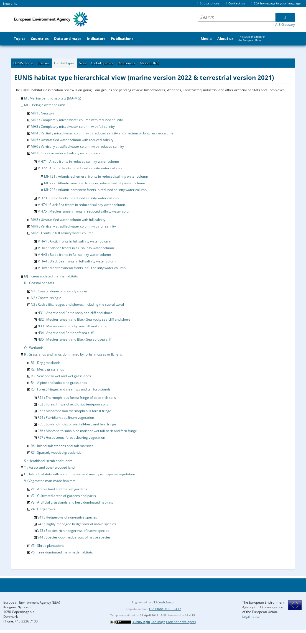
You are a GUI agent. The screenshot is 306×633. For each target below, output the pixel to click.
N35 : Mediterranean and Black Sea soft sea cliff (74, 339)
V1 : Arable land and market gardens (59, 489)
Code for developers (181, 622)
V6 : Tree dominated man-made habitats (62, 552)
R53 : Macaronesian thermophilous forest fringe (74, 411)
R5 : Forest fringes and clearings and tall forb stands (71, 389)
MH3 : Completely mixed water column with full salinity (73, 126)
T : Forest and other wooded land (49, 467)
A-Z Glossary (285, 24)
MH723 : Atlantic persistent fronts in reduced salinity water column (95, 189)
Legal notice (250, 616)
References (126, 63)
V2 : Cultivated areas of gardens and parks (63, 495)
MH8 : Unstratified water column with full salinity (68, 219)
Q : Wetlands (34, 347)
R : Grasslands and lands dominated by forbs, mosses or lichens (73, 354)
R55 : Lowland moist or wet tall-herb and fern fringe (76, 424)
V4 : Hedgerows (43, 509)
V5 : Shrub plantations (47, 545)
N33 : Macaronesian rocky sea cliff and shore (72, 326)
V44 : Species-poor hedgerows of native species (74, 537)
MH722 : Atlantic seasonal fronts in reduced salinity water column (94, 183)
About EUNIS (149, 63)
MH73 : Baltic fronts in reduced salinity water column (78, 198)
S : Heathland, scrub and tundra (48, 460)
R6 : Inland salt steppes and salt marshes (62, 445)
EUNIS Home (23, 63)
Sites (82, 63)
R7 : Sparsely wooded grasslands (56, 452)
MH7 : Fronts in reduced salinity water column (66, 153)
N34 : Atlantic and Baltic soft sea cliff (65, 332)
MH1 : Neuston (42, 113)
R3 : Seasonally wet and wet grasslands (61, 376)
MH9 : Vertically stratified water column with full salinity (73, 226)
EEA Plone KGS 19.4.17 (165, 609)
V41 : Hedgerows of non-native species (67, 517)
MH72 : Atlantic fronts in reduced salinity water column (79, 168)
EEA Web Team (163, 602)
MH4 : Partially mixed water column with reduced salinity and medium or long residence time (102, 133)
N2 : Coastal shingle (46, 297)
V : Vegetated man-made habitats (49, 480)
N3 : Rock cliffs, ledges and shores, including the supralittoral (77, 304)
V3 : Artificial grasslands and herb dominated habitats (72, 502)
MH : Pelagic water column (44, 105)
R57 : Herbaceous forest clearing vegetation (71, 437)
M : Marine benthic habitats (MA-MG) (52, 98)
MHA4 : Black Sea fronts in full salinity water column (77, 261)
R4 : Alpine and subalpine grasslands (59, 382)
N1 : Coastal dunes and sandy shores (59, 291)
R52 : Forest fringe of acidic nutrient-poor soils (72, 404)
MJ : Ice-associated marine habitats (51, 276)
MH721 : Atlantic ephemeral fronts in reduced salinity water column (96, 176)
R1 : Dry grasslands (45, 362)
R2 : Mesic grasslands (47, 369)
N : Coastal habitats (39, 282)
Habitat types (64, 63)
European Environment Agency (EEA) (31, 602)
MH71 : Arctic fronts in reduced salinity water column (78, 161)
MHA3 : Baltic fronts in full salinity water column (74, 254)
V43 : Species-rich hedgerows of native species (73, 530)
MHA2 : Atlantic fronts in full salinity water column (75, 248)
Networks (10, 3)
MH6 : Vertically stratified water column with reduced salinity (77, 146)
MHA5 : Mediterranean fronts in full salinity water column (81, 268)
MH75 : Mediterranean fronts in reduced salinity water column (85, 211)
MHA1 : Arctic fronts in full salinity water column (74, 241)
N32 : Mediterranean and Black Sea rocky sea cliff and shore (83, 319)
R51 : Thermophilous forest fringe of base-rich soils (76, 397)
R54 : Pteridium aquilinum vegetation (65, 417)
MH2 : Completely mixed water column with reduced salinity (77, 120)
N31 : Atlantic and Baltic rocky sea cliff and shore (74, 312)
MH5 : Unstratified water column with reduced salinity (72, 139)
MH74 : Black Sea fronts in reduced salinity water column (81, 204)
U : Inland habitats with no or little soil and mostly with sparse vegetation (79, 474)
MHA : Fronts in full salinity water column (62, 233)
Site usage (158, 622)
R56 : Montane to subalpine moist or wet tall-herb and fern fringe (87, 430)
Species (44, 63)
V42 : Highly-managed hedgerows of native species (76, 524)
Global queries (102, 63)
